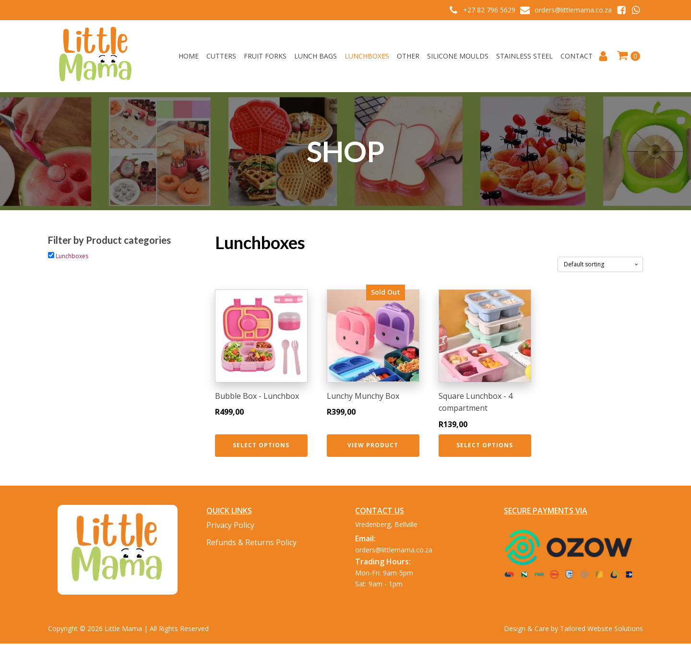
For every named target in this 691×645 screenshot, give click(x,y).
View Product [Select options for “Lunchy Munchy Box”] (372, 445)
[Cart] (628, 56)
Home (189, 55)
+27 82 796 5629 (489, 9)
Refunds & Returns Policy (251, 542)
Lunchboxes (367, 55)
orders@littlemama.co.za (573, 9)
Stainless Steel (524, 55)
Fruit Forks (265, 55)
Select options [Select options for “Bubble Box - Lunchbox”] (261, 445)
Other (408, 55)
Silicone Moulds (457, 55)
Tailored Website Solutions (601, 628)
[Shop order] (600, 264)
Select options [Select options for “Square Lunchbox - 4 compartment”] (484, 445)
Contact (576, 55)
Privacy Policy (230, 525)
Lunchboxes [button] (72, 256)
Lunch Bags (315, 55)
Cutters (221, 55)
